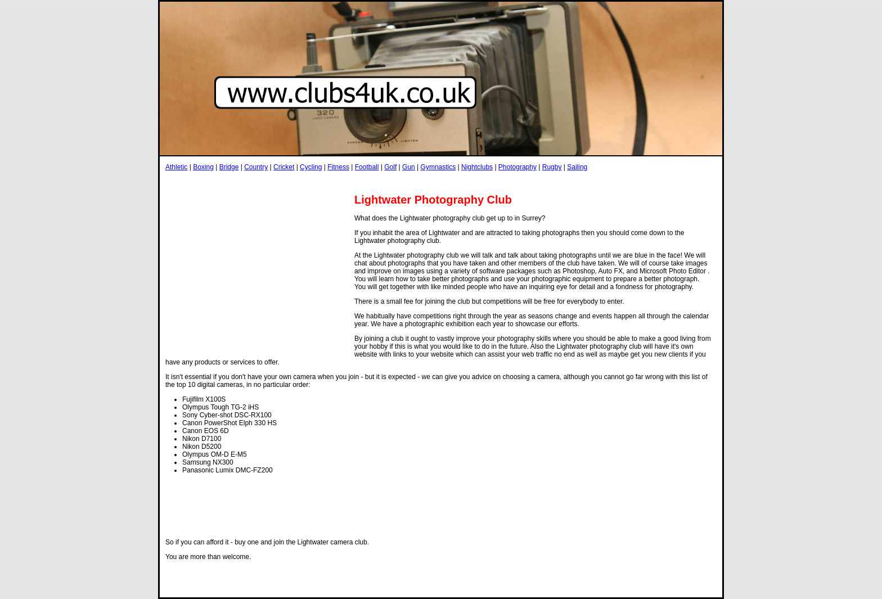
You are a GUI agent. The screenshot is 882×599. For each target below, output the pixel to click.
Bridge (229, 167)
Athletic (176, 167)
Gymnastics (438, 167)
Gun (408, 167)
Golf (390, 167)
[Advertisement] (370, 182)
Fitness (338, 167)
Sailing (577, 167)
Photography (517, 167)
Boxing (203, 167)
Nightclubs (477, 167)
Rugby (552, 167)
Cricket (283, 167)
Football (367, 167)
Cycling (311, 167)
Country (256, 167)
